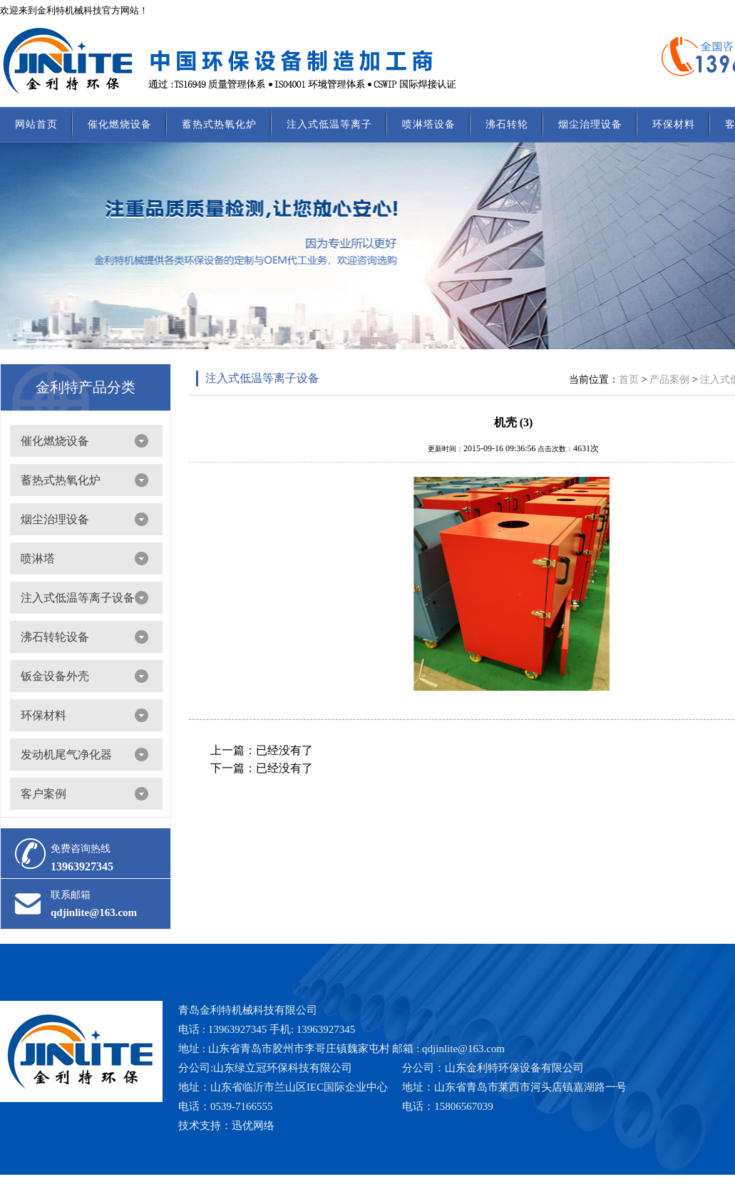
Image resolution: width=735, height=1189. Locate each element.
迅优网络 (253, 1125)
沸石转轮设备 (55, 637)
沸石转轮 (506, 124)
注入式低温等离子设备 (78, 598)
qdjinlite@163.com (94, 912)
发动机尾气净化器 (66, 754)
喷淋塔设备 (429, 124)
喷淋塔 (38, 558)
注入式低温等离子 (329, 124)
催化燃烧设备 (120, 124)
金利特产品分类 (85, 387)
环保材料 (673, 124)
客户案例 (43, 794)
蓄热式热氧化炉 (219, 124)
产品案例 (669, 379)
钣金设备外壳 (55, 676)
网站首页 (36, 124)
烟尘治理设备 (590, 124)
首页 (629, 379)
